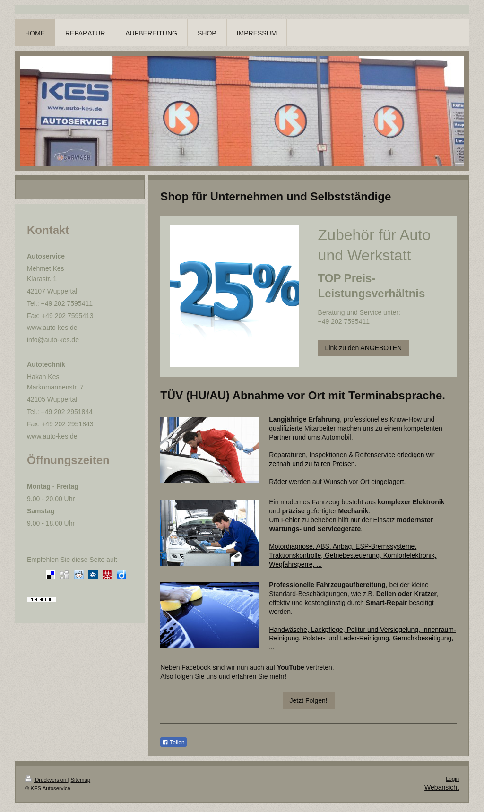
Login (452, 779)
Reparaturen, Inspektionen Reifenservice (332, 454)
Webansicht (441, 787)
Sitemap (81, 780)
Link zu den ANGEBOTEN (363, 348)
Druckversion (46, 780)
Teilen (173, 742)
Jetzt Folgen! (309, 700)
